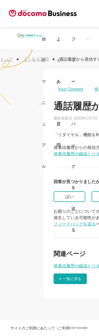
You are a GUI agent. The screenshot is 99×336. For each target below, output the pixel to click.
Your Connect (70, 89)
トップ (6, 59)
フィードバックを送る (75, 224)
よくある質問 (36, 59)
